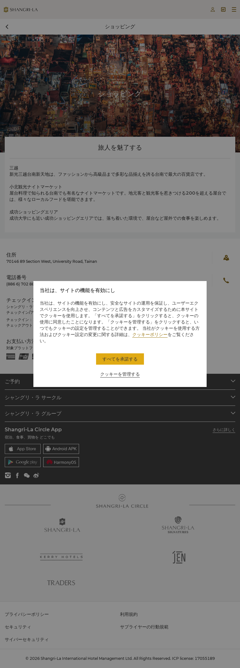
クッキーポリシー (150, 334)
